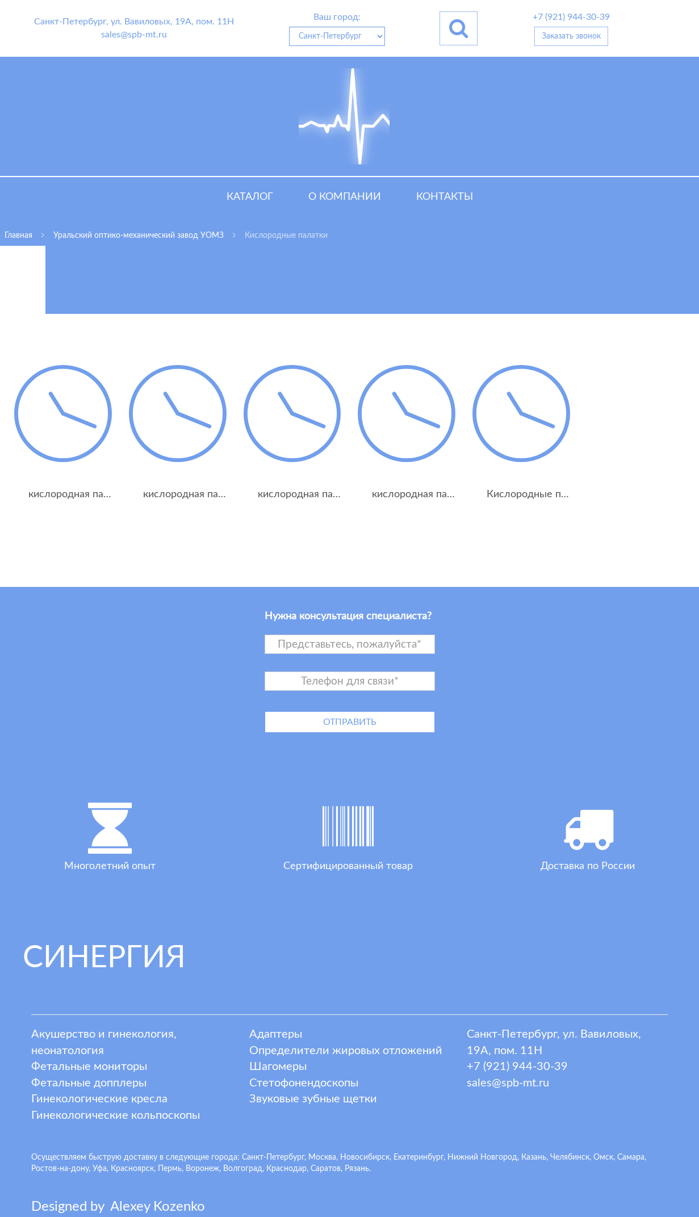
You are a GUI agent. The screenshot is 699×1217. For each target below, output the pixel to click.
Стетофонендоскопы (303, 1083)
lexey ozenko (157, 1207)
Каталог (250, 197)
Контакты (444, 197)
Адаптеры (275, 1034)
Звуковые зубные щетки (313, 1099)
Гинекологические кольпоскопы (115, 1115)
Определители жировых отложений (345, 1050)
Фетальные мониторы (89, 1066)
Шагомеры (278, 1066)
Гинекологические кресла (99, 1099)
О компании (344, 197)
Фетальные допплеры (89, 1083)
